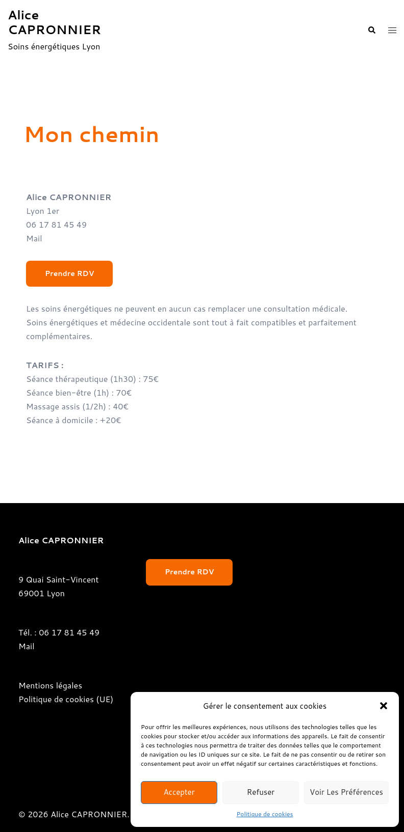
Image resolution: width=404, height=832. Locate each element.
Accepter (178, 792)
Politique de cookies (265, 814)
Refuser (261, 792)
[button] (383, 706)
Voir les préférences (346, 792)
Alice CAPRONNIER (54, 22)
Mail (34, 238)
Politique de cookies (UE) (65, 699)
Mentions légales (50, 685)
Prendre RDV (69, 273)
